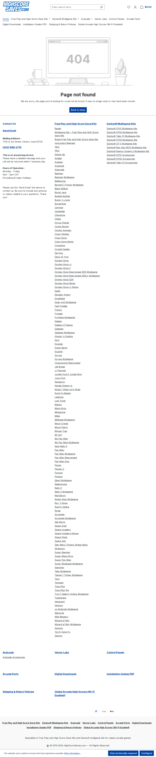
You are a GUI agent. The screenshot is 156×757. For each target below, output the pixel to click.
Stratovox (60, 548)
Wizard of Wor (62, 620)
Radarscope (61, 484)
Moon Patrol (61, 427)
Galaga (58, 321)
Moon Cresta (61, 423)
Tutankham (60, 598)
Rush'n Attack (62, 507)
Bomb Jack (60, 192)
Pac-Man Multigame (65, 454)
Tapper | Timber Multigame (69, 575)
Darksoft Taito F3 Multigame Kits (123, 136)
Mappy (58, 404)
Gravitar (59, 344)
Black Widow (61, 188)
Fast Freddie (61, 306)
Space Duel (61, 526)
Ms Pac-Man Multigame (67, 442)
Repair (58, 128)
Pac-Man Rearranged (66, 457)
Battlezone (60, 181)
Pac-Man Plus (62, 461)
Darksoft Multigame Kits (121, 123)
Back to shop (78, 110)
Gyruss (58, 355)
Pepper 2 (59, 469)
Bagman (59, 173)
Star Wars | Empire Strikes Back (71, 544)
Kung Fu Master (63, 393)
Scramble (60, 514)
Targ (57, 579)
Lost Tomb (60, 400)
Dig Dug (59, 253)
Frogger (59, 313)
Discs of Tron (62, 256)
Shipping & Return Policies (18, 691)
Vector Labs (62, 652)
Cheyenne (60, 215)
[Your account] (135, 7)
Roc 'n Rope (61, 503)
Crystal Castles (62, 249)
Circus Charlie (62, 222)
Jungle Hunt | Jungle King (68, 374)
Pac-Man (59, 450)
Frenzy (58, 310)
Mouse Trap (61, 431)
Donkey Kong (62, 260)
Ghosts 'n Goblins (64, 336)
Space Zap (60, 541)
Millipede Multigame (65, 419)
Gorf (57, 340)
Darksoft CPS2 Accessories (121, 159)
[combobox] (74, 7)
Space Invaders (63, 529)
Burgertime (60, 203)
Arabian (59, 162)
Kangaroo (60, 382)
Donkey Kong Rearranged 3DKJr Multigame (77, 275)
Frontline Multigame (65, 317)
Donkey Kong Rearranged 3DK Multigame (76, 272)
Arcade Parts (10, 674)
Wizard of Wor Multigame (68, 624)
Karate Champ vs (63, 385)
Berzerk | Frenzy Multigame (69, 184)
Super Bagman (62, 552)
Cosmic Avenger (63, 230)
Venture (59, 605)
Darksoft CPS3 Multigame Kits (122, 140)
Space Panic (61, 537)
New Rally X (61, 446)
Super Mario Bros (64, 556)
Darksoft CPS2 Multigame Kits (122, 132)
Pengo (58, 465)
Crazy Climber (62, 234)
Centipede (60, 211)
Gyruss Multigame (64, 359)
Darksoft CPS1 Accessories (121, 155)
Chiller (58, 219)
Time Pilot (60, 586)
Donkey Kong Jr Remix (66, 287)
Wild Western (61, 616)
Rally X (58, 488)
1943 (57, 150)
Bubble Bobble (62, 196)
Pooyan (59, 472)
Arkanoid (59, 166)
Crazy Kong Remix (64, 241)
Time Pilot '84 (62, 590)
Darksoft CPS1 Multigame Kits (122, 128)
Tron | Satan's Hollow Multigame (72, 594)
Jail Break (60, 366)
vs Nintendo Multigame (66, 609)
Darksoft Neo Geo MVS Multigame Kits (127, 147)
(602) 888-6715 (12, 147)
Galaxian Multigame (65, 332)
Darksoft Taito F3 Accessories (122, 162)
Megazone (60, 412)
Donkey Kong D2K (64, 279)
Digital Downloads (65, 674)
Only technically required (123, 753)
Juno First (60, 378)
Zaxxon (58, 635)
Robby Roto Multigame (66, 499)
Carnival (59, 207)
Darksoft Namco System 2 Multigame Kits (128, 151)
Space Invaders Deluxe (67, 533)
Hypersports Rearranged (67, 363)
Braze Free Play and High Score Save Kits (76, 139)
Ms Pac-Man (61, 438)
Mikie (57, 416)
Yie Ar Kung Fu (62, 632)
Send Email (9, 130)
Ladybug (59, 397)
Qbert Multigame (63, 480)
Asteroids (59, 169)
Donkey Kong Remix (65, 283)
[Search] (101, 7)
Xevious (59, 628)
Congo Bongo (62, 226)
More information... (72, 753)
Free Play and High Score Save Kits (75, 123)
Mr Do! (58, 435)
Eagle (57, 291)
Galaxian (59, 328)
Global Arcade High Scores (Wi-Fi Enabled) (75, 693)
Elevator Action (62, 294)
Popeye (58, 476)
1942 (57, 147)
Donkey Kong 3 (62, 268)
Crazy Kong (61, 238)
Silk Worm (60, 522)
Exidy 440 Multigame (65, 302)
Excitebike (60, 298)
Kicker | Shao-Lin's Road (67, 389)
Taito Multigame (63, 571)
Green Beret (61, 347)
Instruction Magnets (65, 143)
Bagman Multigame (64, 177)
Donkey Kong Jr (63, 264)
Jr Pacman (60, 370)
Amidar (58, 158)
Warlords (59, 613)
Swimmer (59, 567)
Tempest (59, 582)
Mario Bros (60, 408)
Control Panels (115, 652)
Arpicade (8, 652)
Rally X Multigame (64, 491)
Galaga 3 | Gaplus (64, 325)
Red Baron (60, 495)
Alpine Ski (60, 154)
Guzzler (59, 351)
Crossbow (60, 245)
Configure (146, 753)
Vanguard (60, 601)
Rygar (58, 510)
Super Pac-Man (63, 560)
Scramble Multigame (65, 518)
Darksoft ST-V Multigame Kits (122, 143)
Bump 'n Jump (62, 200)
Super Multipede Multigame (69, 563)
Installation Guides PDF (120, 674)
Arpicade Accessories (14, 657)
